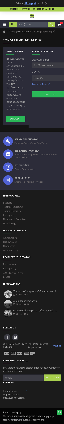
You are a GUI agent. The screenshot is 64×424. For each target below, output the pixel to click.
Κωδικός (36, 72)
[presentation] (27, 406)
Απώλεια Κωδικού (41, 84)
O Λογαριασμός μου (19, 31)
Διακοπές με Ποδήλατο (25, 301)
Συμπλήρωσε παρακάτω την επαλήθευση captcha (14, 394)
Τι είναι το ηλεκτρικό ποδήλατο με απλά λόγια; (36, 291)
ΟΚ (59, 412)
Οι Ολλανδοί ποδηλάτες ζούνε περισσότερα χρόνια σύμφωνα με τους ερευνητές (36, 310)
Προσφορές (31, 3)
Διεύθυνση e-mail (40, 59)
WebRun (57, 345)
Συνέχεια (14, 119)
